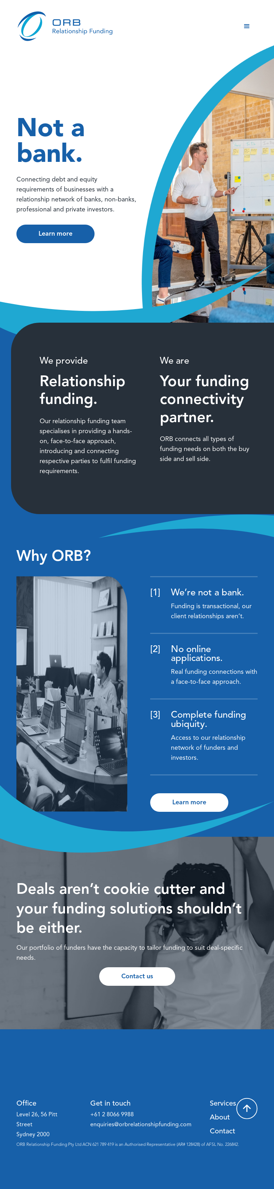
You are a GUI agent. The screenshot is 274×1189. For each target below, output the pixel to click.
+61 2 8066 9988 (112, 1115)
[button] (247, 26)
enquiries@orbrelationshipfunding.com (141, 1125)
